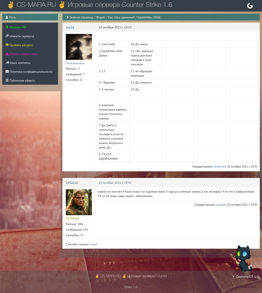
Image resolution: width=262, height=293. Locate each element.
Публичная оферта (20, 80)
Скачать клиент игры (21, 54)
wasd (70, 27)
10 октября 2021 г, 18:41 (115, 183)
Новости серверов (20, 36)
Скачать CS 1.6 (245, 276)
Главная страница (81, 17)
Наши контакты (18, 63)
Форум (100, 17)
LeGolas (72, 182)
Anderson (220, 166)
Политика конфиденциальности (29, 72)
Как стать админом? (121, 17)
